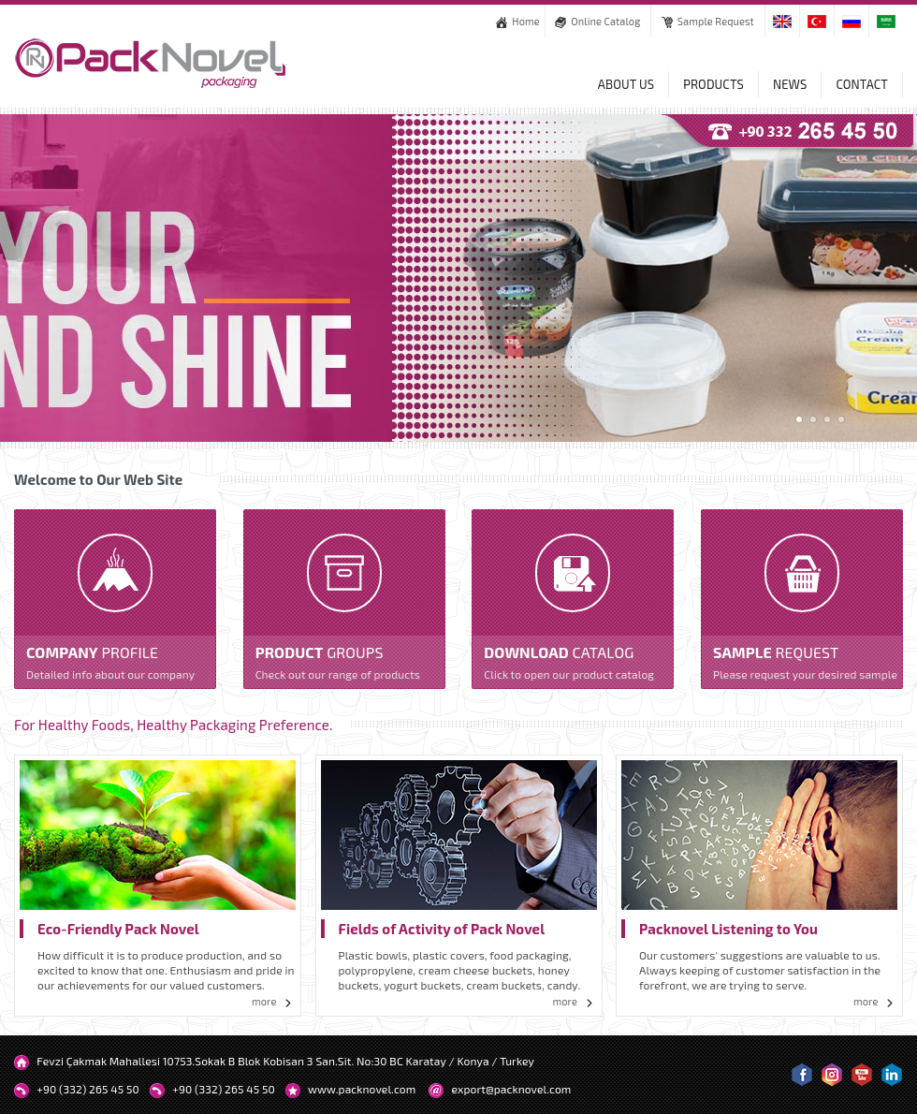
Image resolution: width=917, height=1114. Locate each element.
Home (518, 21)
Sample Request (708, 21)
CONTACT (862, 84)
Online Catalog (597, 21)
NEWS (790, 84)
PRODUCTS (713, 84)
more (274, 1001)
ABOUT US (626, 84)
